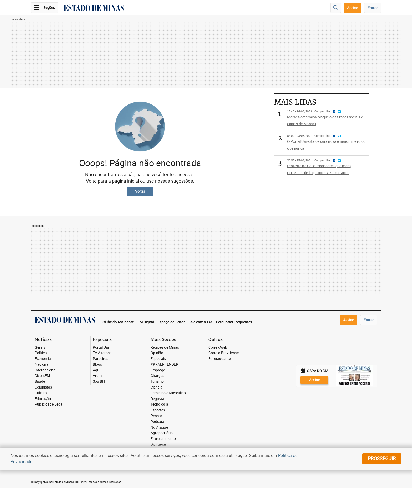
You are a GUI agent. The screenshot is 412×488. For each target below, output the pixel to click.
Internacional (45, 370)
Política (41, 353)
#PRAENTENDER (164, 364)
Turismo (157, 381)
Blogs (97, 364)
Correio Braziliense (223, 353)
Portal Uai (101, 347)
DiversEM (42, 376)
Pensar (156, 416)
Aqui (96, 370)
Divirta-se (158, 444)
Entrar (373, 7)
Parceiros (100, 358)
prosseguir (382, 458)
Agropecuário (162, 433)
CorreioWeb (217, 347)
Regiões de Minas (165, 347)
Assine (352, 7)
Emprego (158, 370)
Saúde (40, 381)
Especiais (158, 358)
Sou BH (99, 381)
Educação (43, 399)
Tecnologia (159, 404)
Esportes (158, 410)
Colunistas (43, 387)
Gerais (40, 347)
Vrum (97, 376)
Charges (157, 376)
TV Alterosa (102, 353)
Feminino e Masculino (168, 393)
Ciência (156, 387)
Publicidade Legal (49, 404)
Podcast (157, 421)
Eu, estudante (219, 358)
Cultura (41, 393)
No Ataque (159, 427)
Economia (43, 358)
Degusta (157, 399)
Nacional (42, 364)
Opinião (157, 353)
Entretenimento (163, 439)
